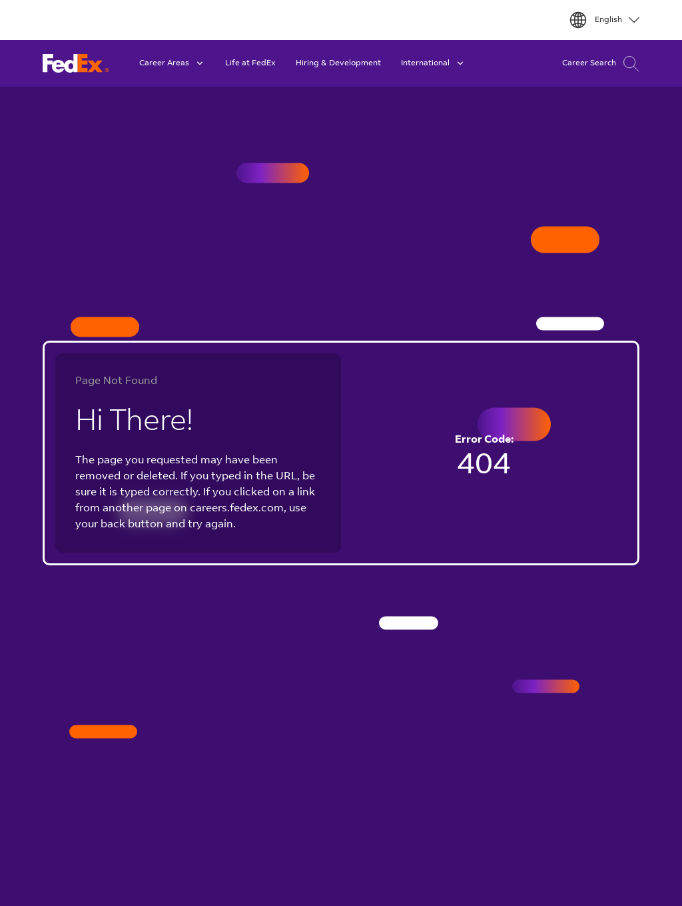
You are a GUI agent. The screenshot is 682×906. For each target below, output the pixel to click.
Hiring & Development (338, 63)
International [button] (433, 63)
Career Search (600, 63)
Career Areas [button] (172, 63)
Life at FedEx (250, 63)
